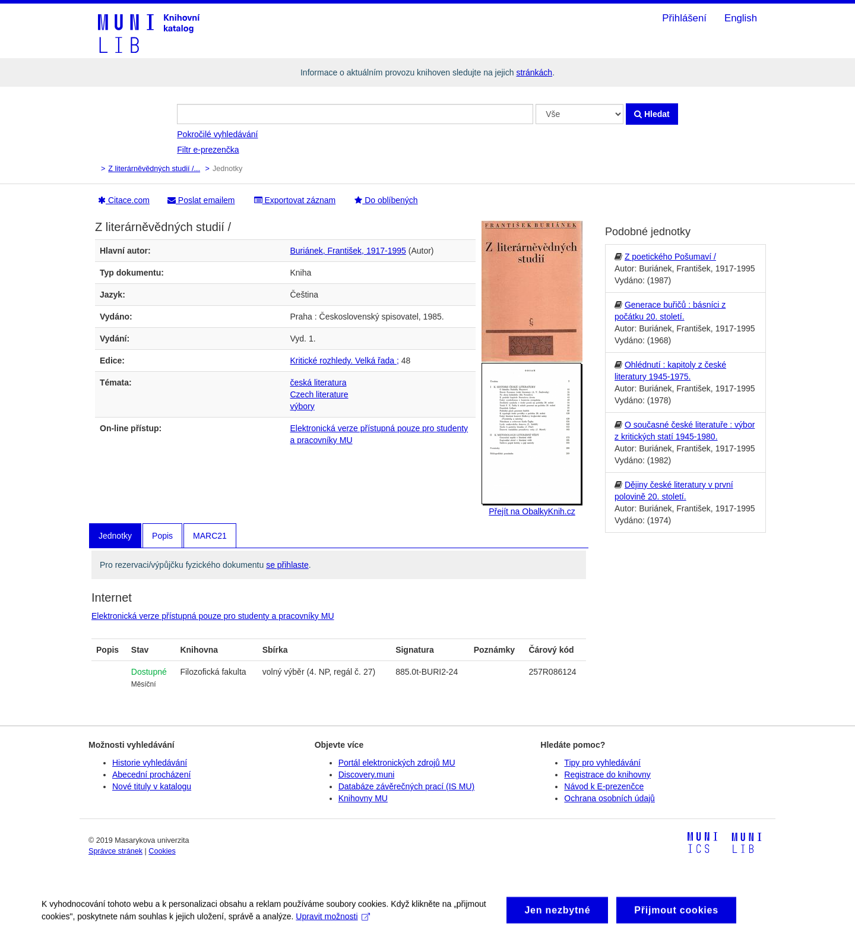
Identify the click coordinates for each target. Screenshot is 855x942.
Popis (162, 535)
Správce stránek (115, 851)
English (740, 18)
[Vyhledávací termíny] (355, 114)
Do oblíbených (385, 200)
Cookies (162, 851)
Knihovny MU (363, 798)
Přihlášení (684, 18)
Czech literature (319, 394)
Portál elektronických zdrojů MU (396, 762)
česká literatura (318, 382)
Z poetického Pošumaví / (670, 256)
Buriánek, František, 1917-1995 (348, 250)
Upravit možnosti (333, 921)
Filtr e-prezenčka (208, 149)
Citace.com (124, 200)
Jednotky (115, 535)
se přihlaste (287, 565)
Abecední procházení (151, 774)
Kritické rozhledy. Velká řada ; (344, 360)
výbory (302, 406)
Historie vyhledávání (149, 762)
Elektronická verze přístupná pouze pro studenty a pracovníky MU (212, 616)
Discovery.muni (366, 774)
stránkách (534, 72)
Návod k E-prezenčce (604, 786)
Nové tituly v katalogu (151, 786)
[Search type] (579, 114)
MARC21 (210, 535)
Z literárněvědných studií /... (154, 169)
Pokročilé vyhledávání (217, 134)
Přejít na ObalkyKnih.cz (532, 511)
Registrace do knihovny (607, 774)
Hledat (652, 114)
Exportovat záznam (295, 200)
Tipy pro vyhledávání (602, 762)
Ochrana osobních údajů (609, 798)
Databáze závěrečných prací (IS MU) (406, 786)
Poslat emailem (201, 200)
